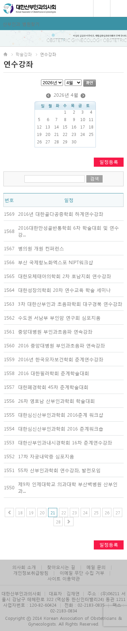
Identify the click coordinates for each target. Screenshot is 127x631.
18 (20, 512)
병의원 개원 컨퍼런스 (41, 248)
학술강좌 (24, 54)
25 (96, 512)
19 (31, 512)
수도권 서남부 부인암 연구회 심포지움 (59, 317)
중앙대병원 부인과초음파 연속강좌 (55, 331)
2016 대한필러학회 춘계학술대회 (53, 373)
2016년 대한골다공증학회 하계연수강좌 (60, 214)
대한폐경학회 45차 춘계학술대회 (53, 387)
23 (74, 512)
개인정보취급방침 (30, 573)
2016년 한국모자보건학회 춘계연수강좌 (60, 359)
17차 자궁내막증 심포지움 (46, 456)
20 (42, 512)
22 (63, 512)
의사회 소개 (24, 567)
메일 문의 (96, 567)
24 (85, 512)
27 (117, 512)
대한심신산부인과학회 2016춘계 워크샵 (60, 415)
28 (58, 521)
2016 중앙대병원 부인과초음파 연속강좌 (61, 345)
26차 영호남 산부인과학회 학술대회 (56, 401)
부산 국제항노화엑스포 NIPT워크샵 (55, 262)
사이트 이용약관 (63, 578)
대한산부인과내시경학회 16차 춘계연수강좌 (65, 442)
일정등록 (108, 162)
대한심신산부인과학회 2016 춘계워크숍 (60, 428)
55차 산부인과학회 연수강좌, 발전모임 (59, 470)
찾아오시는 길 (61, 567)
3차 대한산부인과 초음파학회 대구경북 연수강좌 (70, 304)
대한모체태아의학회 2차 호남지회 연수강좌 (64, 276)
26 (107, 512)
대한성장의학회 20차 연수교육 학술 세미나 (64, 290)
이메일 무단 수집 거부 (82, 573)
